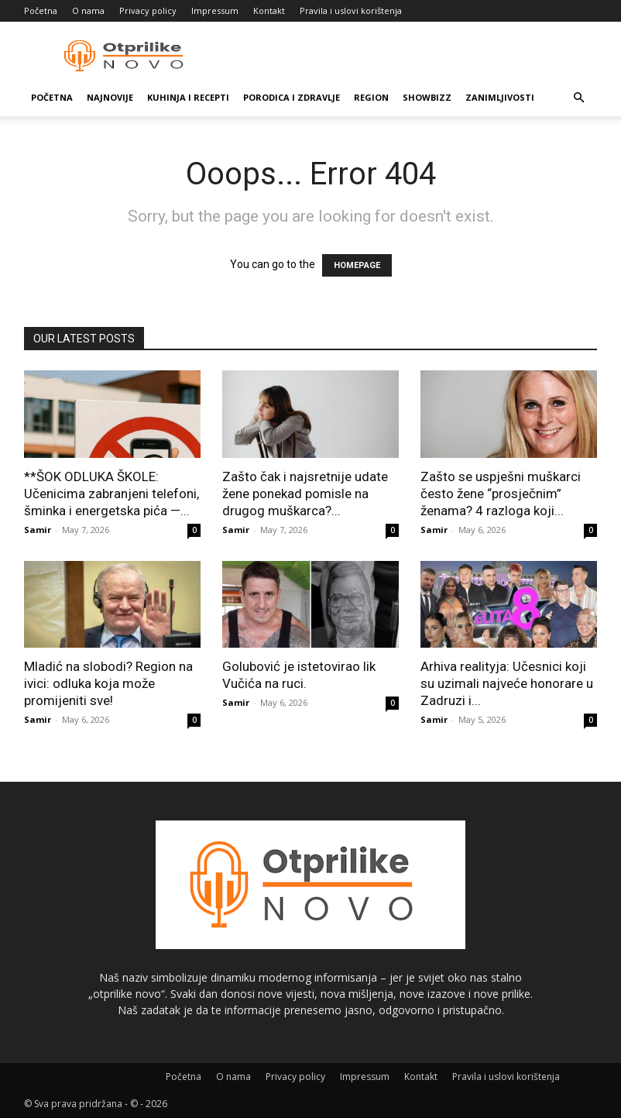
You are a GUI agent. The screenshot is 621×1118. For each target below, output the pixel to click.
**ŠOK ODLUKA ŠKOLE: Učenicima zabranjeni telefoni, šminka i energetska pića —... (111, 493)
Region (371, 97)
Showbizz (427, 97)
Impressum (214, 10)
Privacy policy (148, 10)
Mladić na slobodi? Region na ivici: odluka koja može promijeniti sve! (108, 683)
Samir (37, 529)
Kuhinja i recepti (188, 97)
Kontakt (269, 10)
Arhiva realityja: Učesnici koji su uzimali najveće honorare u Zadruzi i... (506, 683)
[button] (578, 98)
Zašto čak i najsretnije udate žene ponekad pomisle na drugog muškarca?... (305, 493)
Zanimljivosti (499, 97)
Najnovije (110, 97)
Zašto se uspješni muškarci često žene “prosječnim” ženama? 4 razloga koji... (500, 493)
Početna (40, 10)
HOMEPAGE (357, 265)
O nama (88, 10)
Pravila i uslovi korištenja (351, 10)
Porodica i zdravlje (291, 97)
